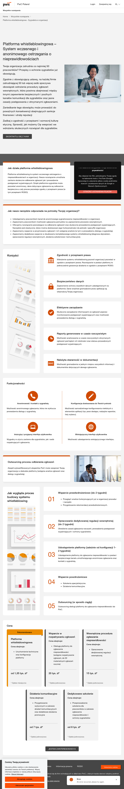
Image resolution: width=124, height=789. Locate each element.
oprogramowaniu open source (47, 781)
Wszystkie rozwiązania (11, 10)
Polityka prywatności (23, 766)
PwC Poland (23, 4)
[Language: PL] (117, 4)
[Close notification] (116, 779)
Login (92, 4)
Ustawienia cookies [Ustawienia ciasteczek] (111, 767)
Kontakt (6, 766)
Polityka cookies (44, 766)
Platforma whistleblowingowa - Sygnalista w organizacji (25, 20)
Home (5, 16)
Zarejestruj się (105, 4)
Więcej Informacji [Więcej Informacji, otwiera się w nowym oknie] (17, 784)
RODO (80, 766)
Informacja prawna (64, 766)
